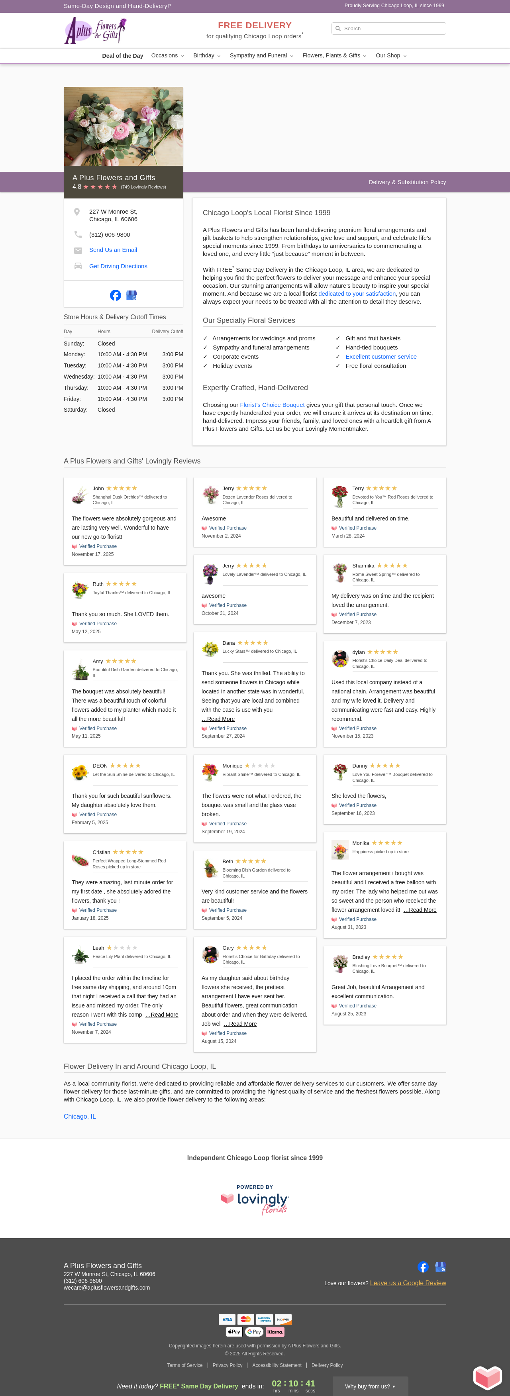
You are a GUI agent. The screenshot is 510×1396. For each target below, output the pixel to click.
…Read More (161, 1014)
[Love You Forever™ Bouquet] (340, 772)
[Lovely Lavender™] (210, 574)
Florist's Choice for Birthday (249, 956)
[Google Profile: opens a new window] (131, 294)
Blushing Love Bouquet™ (377, 965)
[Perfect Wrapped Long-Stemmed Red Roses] (80, 859)
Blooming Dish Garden (245, 870)
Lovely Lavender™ (241, 574)
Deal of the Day (122, 56)
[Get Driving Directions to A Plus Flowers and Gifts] (78, 264)
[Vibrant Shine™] (210, 772)
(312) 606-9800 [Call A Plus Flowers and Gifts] (83, 1281)
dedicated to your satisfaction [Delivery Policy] (357, 293)
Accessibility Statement (276, 1365)
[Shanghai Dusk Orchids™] (80, 495)
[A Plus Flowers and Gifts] (121, 31)
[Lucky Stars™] (210, 650)
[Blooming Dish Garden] (210, 868)
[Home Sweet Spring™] (340, 573)
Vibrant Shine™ (238, 774)
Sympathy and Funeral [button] (262, 55)
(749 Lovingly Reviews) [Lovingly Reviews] (143, 187)
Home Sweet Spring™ (374, 574)
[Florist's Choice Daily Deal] (340, 659)
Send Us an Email (113, 249)
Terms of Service (184, 1365)
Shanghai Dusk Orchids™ (118, 497)
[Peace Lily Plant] (80, 954)
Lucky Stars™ (236, 651)
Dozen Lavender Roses (246, 497)
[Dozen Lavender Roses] (210, 495)
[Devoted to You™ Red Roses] (340, 497)
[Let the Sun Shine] (80, 772)
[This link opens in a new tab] (255, 1200)
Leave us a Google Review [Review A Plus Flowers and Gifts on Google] (408, 1283)
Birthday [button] (207, 55)
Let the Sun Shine (110, 774)
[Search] (389, 28)
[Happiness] (340, 850)
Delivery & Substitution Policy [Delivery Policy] (407, 182)
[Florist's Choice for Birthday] (210, 954)
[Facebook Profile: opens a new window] (115, 294)
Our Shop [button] (392, 55)
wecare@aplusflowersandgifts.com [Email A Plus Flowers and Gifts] (107, 1287)
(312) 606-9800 (109, 234)
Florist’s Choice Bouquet (272, 404)
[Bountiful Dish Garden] (80, 669)
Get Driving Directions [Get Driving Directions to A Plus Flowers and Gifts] (118, 266)
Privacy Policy (228, 1365)
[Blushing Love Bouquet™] (340, 964)
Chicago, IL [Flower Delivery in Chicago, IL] (80, 1116)
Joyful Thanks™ (108, 592)
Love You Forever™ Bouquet (381, 774)
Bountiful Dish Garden (114, 669)
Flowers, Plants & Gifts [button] (335, 55)
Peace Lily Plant (108, 956)
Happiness (363, 851)
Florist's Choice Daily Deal (378, 660)
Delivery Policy (327, 1365)
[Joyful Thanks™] (80, 590)
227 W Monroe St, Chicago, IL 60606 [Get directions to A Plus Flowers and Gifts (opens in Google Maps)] (109, 1274)
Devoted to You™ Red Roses (381, 497)
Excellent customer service (381, 356)
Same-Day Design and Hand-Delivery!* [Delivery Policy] (118, 5)
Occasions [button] (168, 55)
